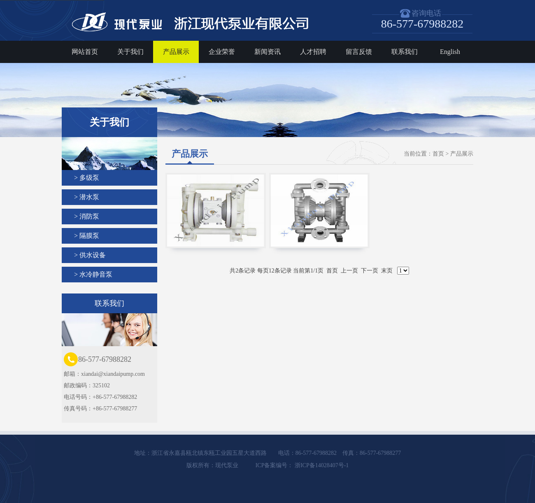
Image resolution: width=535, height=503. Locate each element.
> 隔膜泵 (86, 235)
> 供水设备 (90, 255)
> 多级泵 (86, 177)
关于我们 (130, 51)
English (450, 51)
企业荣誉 (222, 51)
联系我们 (404, 51)
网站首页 (85, 51)
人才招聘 (313, 51)
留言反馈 (359, 51)
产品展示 (176, 51)
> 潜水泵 (86, 196)
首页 (438, 154)
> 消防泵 (86, 216)
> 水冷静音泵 (93, 274)
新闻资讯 (267, 51)
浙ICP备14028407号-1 (321, 465)
